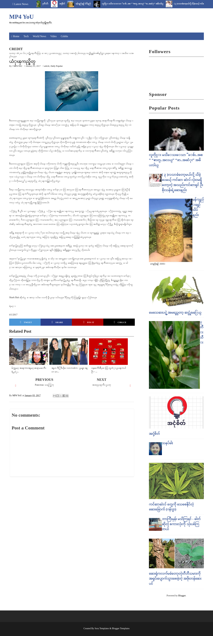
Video (53, 36)
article (46, 66)
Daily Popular (57, 66)
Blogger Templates (121, 628)
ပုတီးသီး (48, 3)
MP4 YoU (21, 16)
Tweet (26, 322)
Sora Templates (102, 628)
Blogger (182, 595)
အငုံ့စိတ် (64, 3)
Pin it (88, 322)
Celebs (64, 36)
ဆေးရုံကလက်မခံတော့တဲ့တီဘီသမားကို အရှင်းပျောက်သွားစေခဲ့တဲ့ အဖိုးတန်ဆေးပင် (175, 578)
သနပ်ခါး (167, 443)
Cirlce (120, 322)
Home (16, 36)
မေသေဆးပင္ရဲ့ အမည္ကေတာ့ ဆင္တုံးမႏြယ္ (175, 312)
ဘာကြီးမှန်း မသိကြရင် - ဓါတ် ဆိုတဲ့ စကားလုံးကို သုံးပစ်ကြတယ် (181, 524)
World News (39, 36)
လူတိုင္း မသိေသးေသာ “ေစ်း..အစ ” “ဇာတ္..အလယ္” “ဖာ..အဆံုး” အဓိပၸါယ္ (135, 3)
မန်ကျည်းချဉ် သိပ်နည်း (86, 3)
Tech (26, 36)
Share (57, 322)
